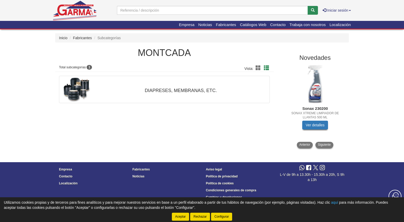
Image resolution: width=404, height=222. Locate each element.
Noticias (205, 24)
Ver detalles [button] (315, 125)
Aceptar (180, 216)
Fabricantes (226, 24)
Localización (340, 24)
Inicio (63, 38)
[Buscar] (313, 10)
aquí (334, 202)
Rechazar (200, 216)
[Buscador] (212, 10)
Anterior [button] (304, 144)
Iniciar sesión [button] (337, 10)
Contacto (278, 24)
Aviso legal (214, 169)
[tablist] (315, 106)
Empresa (186, 24)
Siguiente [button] (324, 144)
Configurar (221, 216)
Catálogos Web (253, 24)
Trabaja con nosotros (308, 24)
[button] (259, 68)
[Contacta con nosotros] (395, 196)
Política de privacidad (222, 176)
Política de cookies (220, 183)
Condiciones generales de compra (231, 190)
